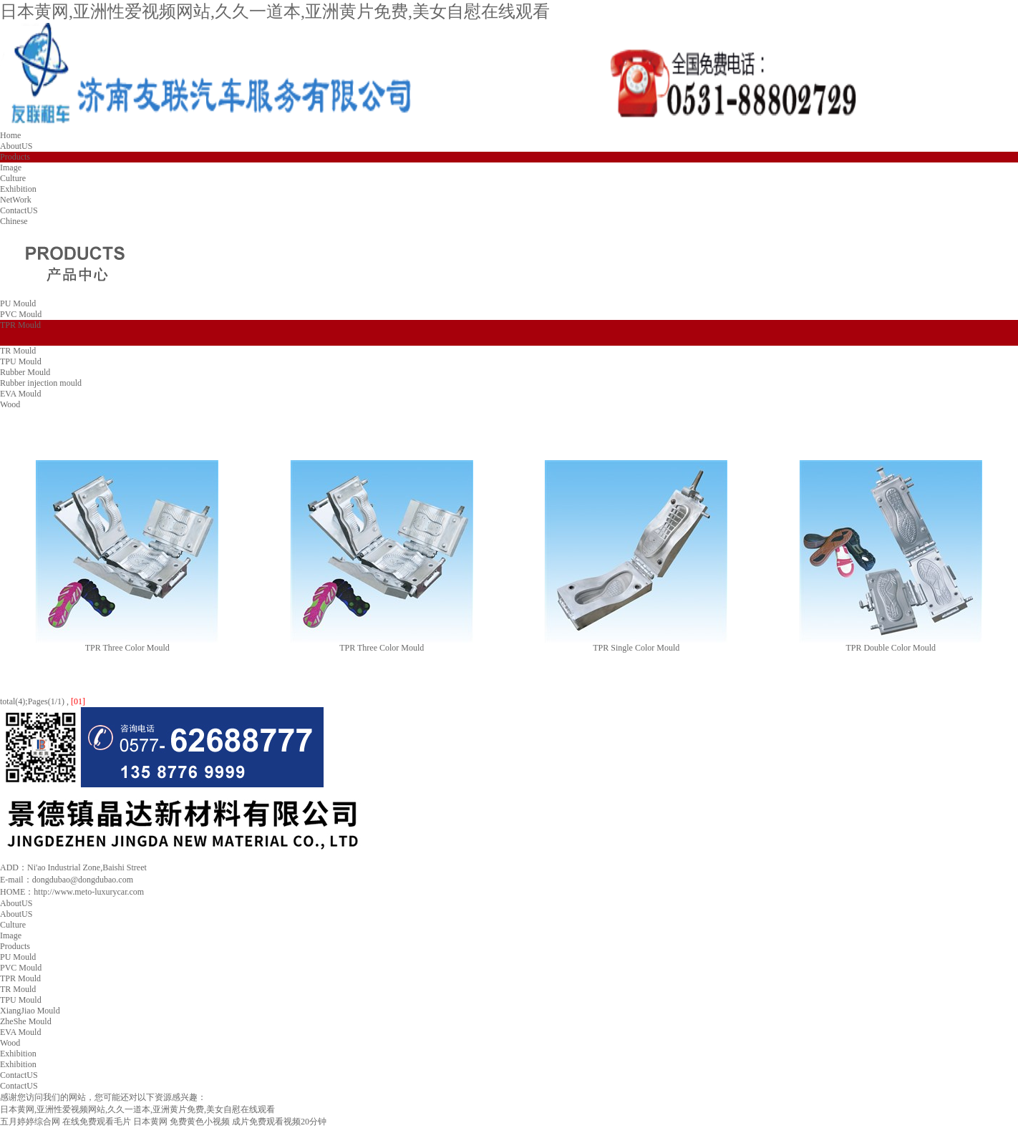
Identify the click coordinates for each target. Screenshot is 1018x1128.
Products (15, 157)
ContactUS (19, 210)
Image (10, 167)
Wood (10, 404)
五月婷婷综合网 (30, 1122)
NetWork (15, 200)
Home (10, 135)
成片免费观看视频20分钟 (279, 1122)
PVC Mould (21, 314)
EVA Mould (20, 394)
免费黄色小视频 (200, 1122)
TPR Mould (20, 325)
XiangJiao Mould (30, 1011)
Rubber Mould (25, 372)
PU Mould (18, 303)
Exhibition (18, 189)
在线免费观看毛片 (96, 1122)
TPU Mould (21, 361)
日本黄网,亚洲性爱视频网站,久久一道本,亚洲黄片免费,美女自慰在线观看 (275, 11)
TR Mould (18, 351)
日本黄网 (150, 1122)
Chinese (14, 221)
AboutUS (16, 146)
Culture (13, 178)
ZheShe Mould (26, 1021)
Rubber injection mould (41, 383)
